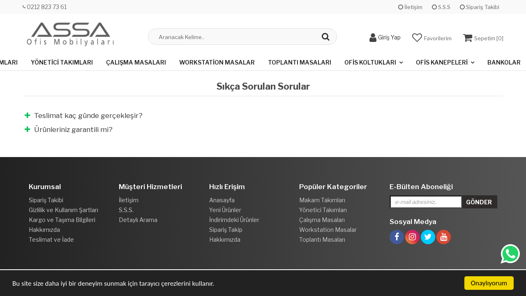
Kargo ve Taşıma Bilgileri (62, 219)
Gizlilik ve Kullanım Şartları (63, 209)
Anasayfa (222, 200)
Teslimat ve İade (51, 239)
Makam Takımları (322, 200)
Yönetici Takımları (62, 62)
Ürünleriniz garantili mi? (69, 129)
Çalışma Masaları (136, 62)
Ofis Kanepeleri (442, 62)
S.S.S (441, 7)
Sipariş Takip (225, 229)
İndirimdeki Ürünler (234, 219)
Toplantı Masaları (299, 62)
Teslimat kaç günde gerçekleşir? (84, 115)
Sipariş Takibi (479, 7)
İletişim (410, 7)
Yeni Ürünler (225, 209)
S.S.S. (126, 209)
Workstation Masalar (217, 62)
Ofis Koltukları (370, 62)
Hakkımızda (44, 229)
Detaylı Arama (138, 219)
